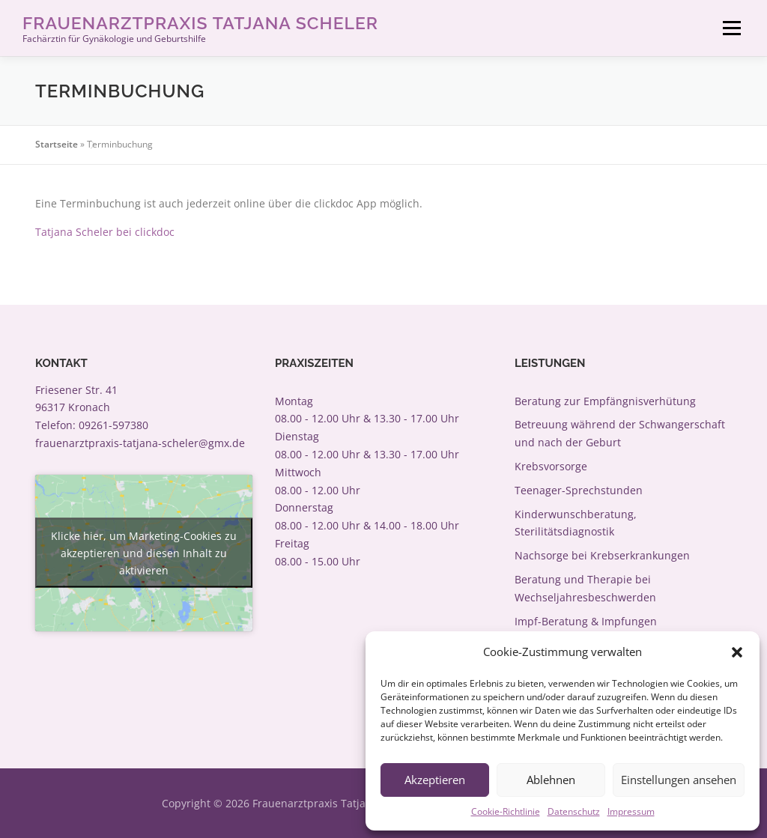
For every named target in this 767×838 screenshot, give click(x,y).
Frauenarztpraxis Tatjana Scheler (200, 23)
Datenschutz (574, 811)
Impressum (631, 811)
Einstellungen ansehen (678, 779)
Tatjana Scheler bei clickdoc (105, 232)
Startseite (56, 144)
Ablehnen (551, 779)
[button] (737, 652)
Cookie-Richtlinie (505, 811)
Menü (731, 28)
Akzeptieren (434, 779)
